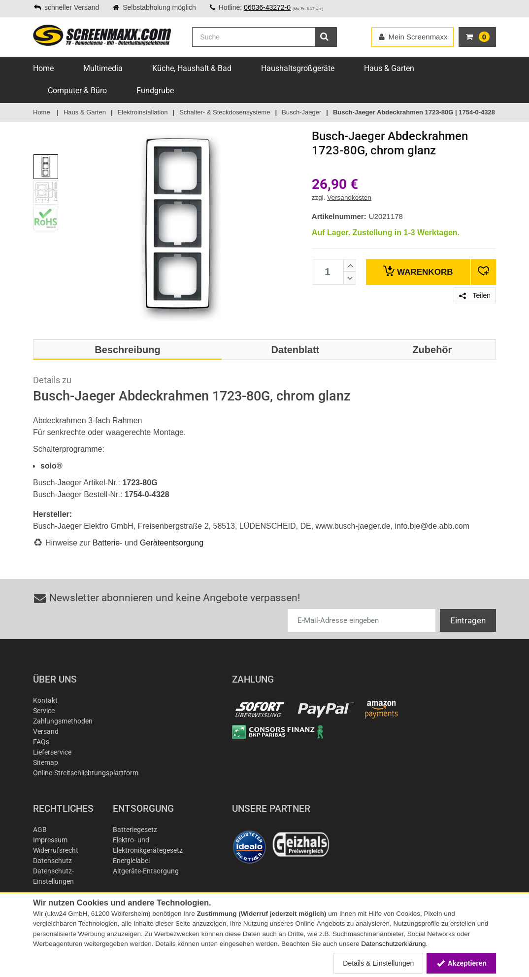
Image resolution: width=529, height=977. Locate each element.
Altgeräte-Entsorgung (146, 871)
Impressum (50, 840)
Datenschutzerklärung (393, 943)
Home (43, 68)
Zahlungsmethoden (63, 721)
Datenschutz (52, 861)
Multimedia (103, 68)
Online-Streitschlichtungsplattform (85, 773)
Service (44, 711)
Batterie (106, 543)
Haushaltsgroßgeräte (297, 68)
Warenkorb (418, 271)
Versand (46, 731)
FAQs (41, 742)
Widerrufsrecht (55, 850)
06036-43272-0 (267, 7)
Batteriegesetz (135, 829)
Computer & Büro (77, 90)
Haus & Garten (389, 68)
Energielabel (131, 861)
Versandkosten (349, 197)
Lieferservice (52, 752)
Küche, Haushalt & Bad (191, 68)
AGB (40, 829)
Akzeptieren (461, 963)
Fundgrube (155, 90)
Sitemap (45, 762)
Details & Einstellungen (378, 963)
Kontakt (45, 700)
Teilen (475, 295)
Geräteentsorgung (171, 543)
